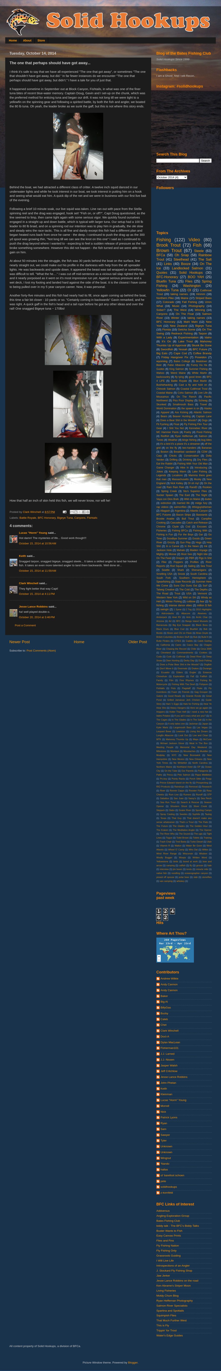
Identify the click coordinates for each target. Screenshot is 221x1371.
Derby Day (189, 660)
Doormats (182, 668)
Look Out (183, 735)
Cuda (159, 656)
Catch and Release (197, 522)
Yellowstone (162, 861)
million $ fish (204, 605)
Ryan (164, 1123)
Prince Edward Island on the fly (176, 782)
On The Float (185, 313)
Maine (184, 298)
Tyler (164, 1140)
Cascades (176, 522)
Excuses (202, 526)
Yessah (182, 349)
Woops (182, 857)
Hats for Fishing (191, 704)
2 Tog (189, 609)
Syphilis (196, 814)
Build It (204, 637)
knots (189, 869)
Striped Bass (203, 298)
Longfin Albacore (164, 735)
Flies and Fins (165, 1240)
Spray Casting (167, 814)
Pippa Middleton (203, 774)
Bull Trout (188, 518)
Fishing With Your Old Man (192, 463)
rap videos (162, 507)
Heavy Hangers (178, 708)
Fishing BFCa (180, 530)
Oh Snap (182, 255)
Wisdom (203, 853)
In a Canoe (172, 546)
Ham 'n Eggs (172, 704)
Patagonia (203, 771)
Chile (193, 649)
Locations (177, 475)
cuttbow (191, 601)
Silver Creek (200, 806)
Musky (197, 479)
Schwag (202, 400)
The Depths (201, 589)
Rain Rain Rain (175, 487)
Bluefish (194, 629)
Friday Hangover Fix (174, 357)
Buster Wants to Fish (169, 1230)
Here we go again (199, 708)
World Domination (166, 408)
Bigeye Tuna (65, 517)
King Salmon (176, 369)
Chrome (160, 526)
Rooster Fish (195, 790)
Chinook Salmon (165, 388)
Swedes (183, 814)
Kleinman (166, 1094)
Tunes (159, 439)
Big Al (164, 1001)
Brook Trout (168, 245)
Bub (195, 637)
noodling (175, 873)
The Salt (205, 259)
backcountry (163, 376)
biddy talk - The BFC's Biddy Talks (177, 1225)
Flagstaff (186, 688)
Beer (159, 365)
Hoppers (160, 712)
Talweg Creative (165, 589)
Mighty (160, 554)
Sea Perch (206, 798)
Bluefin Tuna (166, 281)
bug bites (206, 439)
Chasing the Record (176, 649)
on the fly (171, 447)
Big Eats (161, 353)
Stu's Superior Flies (195, 491)
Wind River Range (166, 853)
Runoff (199, 794)
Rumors (187, 794)
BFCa (160, 255)
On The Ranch (186, 396)
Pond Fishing (204, 432)
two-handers (189, 447)
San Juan (178, 798)
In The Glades (179, 719)
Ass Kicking (181, 412)
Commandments (185, 652)
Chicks (173, 455)
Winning (200, 309)
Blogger (133, 1362)
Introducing (201, 467)
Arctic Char (202, 617)
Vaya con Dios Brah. (167, 499)
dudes (208, 499)
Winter (175, 317)
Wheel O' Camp (176, 849)
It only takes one (176, 723)
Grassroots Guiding (168, 1255)
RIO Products (163, 786)
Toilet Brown (182, 837)
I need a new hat (199, 712)
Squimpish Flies (166, 1315)
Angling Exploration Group (172, 1215)
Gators (159, 696)
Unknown (166, 1146)
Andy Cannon (169, 984)
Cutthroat (180, 656)
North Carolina (200, 763)
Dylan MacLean (170, 1042)
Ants (188, 617)
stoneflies (207, 877)
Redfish (165, 436)
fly (191, 865)
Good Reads (174, 696)
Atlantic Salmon (203, 412)
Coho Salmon (185, 392)
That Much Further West (171, 1320)
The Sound (184, 833)
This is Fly (162, 1325)
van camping (166, 881)
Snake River (185, 810)
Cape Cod (180, 353)
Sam (163, 1129)
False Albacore (176, 365)
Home (13, 40)
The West (180, 309)
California (165, 645)
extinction (166, 503)
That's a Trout (186, 822)
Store (41, 40)
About (27, 40)
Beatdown (201, 361)
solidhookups (169, 1186)
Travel (203, 404)
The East (184, 495)
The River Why (167, 833)
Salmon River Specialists (171, 1305)
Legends (161, 475)
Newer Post (19, 642)
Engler (193, 672)
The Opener (205, 830)
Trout (177, 593)
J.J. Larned (168, 1053)
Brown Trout (169, 250)
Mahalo (181, 550)
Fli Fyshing (162, 424)
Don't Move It (166, 668)
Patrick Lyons (169, 1117)
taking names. (180, 294)
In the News (192, 546)
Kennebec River (198, 428)
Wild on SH (189, 597)
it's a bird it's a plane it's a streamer (180, 443)
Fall (192, 676)
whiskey (181, 881)
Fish (197, 245)
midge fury (201, 503)
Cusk (169, 656)
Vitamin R (165, 845)
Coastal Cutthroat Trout (194, 388)
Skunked (161, 404)
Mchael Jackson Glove (172, 743)
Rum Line (174, 794)
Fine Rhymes (187, 680)
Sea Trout (206, 566)
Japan (205, 723)
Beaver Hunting (182, 416)
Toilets (196, 837)
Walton (178, 845)
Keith (22, 555)
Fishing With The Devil (183, 684)
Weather (173, 439)
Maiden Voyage (199, 550)
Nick (163, 1111)
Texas (163, 818)
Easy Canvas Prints (168, 1235)
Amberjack (161, 617)
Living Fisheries (166, 1290)
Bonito (159, 633)
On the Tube (170, 771)
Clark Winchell (28, 583)
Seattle (166, 570)
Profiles (194, 562)
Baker (164, 996)
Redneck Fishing (182, 333)
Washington (192, 286)
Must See (186, 554)
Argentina (180, 510)
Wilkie (205, 849)
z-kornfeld (167, 1192)
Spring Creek (169, 491)
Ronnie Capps (177, 790)
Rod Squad (176, 566)
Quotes (161, 272)
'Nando (165, 1163)
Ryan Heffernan (184, 436)
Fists (173, 688)
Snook (181, 574)
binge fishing (189, 439)
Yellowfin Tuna (167, 290)
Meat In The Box (198, 743)
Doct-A (165, 1036)
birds (175, 861)
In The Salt (196, 719)
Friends (186, 692)
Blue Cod (179, 629)
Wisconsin (188, 853)
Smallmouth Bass (183, 404)
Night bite (202, 554)
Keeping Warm (177, 471)
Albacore (185, 613)
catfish (182, 865)
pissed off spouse (165, 877)
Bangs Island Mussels (196, 621)
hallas (164, 1169)
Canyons (79, 517)
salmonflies (180, 507)
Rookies (207, 487)
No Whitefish (180, 763)
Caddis (189, 641)
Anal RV (176, 617)
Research (207, 786)
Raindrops (179, 786)
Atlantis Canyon (199, 510)
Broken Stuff (183, 637)
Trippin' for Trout (166, 1330)
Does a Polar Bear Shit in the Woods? (180, 664)
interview (164, 869)
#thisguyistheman (202, 507)
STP (209, 794)
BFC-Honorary (167, 277)
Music (175, 306)
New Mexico (178, 759)
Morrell (165, 1105)
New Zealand (178, 325)
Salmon (203, 436)
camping (170, 865)
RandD (193, 487)
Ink (205, 546)
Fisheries (161, 530)
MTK (158, 739)
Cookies (203, 652)
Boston (164, 451)
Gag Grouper (201, 692)
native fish (161, 873)
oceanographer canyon (196, 873)
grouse (199, 865)
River (162, 790)
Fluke (199, 688)
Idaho (208, 337)
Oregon (180, 558)
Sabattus (164, 798)
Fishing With (200, 530)
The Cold (184, 589)
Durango (207, 668)
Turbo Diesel (196, 841)
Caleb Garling (204, 641)
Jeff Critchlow (169, 1071)
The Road (162, 593)
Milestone (161, 751)
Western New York (167, 597)
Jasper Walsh (169, 1065)
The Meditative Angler (184, 830)
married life (183, 503)
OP (199, 767)
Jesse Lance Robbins (33, 606)
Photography (197, 306)
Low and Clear (200, 735)
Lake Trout (185, 341)
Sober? (161, 309)
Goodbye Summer (177, 538)
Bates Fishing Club (168, 1220)
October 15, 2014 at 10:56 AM (37, 543)
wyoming (161, 361)
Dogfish (208, 664)
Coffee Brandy (202, 353)
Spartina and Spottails (170, 1310)
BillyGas (166, 1007)
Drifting (173, 459)
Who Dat (193, 849)
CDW (204, 451)
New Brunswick (191, 755)
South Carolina (198, 574)
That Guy (177, 818)
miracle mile (202, 869)
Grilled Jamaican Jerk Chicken (183, 700)
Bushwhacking (164, 384)
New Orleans (195, 759)
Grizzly (171, 542)
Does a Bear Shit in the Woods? (178, 420)
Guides (160, 369)
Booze (186, 264)
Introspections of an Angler (173, 1265)
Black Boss (202, 625)
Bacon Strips (183, 514)
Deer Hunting (173, 660)
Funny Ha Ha (199, 365)
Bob (205, 629)
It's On (166, 341)
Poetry (187, 432)
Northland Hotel (185, 767)
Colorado (168, 302)
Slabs (172, 810)
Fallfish (203, 676)
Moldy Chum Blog (167, 1295)
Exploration (179, 676)
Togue (169, 837)
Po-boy (163, 778)
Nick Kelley (176, 483)
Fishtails (92, 517)
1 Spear (178, 609)
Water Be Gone (194, 845)
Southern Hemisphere (192, 577)
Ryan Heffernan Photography (174, 1300)
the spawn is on (190, 408)
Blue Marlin (200, 380)
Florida (166, 329)
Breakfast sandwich (185, 451)
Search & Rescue (190, 802)
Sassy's (192, 798)
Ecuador (165, 672)
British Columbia (164, 637)
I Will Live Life (165, 1260)
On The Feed (163, 558)
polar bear (184, 877)
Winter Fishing (174, 601)
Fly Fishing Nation (167, 1245)
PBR (191, 558)
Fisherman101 (169, 1048)
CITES (177, 641)
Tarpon (202, 333)
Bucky (164, 1013)
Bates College (182, 361)
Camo (178, 645)
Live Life (203, 392)
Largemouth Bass (182, 727)
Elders (179, 672)
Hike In (184, 467)
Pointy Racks (178, 778)
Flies (188, 281)
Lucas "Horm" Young (33, 532)
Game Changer (165, 467)
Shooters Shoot (178, 806)
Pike (164, 562)
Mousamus (162, 396)
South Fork (163, 577)
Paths (159, 774)
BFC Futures (163, 514)
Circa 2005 (206, 649)
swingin (164, 609)
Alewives (202, 613)
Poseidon (201, 357)
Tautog (208, 814)
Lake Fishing (199, 471)
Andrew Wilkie (169, 978)
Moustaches (189, 751)
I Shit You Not (175, 428)
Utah (209, 841)
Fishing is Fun (164, 534)
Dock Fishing (205, 660)
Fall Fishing (189, 302)
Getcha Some (186, 329)
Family (159, 680)
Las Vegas (202, 727)
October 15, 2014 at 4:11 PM (37, 593)
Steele (199, 251)
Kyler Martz (162, 727)
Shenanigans (198, 570)
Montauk (174, 751)
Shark (180, 570)
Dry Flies (202, 459)
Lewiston (180, 731)
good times (195, 376)
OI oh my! (193, 483)
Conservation (191, 455)
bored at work (190, 861)
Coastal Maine (164, 392)
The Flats (203, 822)
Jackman (193, 723)
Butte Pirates (163, 641)
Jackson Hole (164, 550)
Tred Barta (181, 841)
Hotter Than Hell (177, 712)
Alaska (208, 408)
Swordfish (167, 349)
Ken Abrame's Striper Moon (173, 1285)
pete (163, 1181)
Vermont (202, 593)
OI (189, 290)
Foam (174, 692)
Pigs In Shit (205, 558)
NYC (174, 755)
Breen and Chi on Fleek (179, 633)
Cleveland (166, 652)
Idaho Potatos (163, 715)
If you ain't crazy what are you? (190, 715)
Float (176, 424)
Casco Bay (192, 645)
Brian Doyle (202, 633)
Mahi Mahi (191, 321)
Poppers (178, 562)
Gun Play (185, 542)
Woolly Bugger (164, 857)
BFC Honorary (46, 517)
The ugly (198, 833)
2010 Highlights (204, 609)
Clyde (175, 526)
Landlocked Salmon (187, 268)
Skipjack (160, 810)
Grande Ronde (193, 696)
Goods (196, 538)
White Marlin (199, 373)
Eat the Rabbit (164, 463)
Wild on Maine (192, 499)
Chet (164, 1024)
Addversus (163, 1210)
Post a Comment (25, 625)
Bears (164, 416)
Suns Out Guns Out (185, 585)
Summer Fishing (198, 369)
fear (202, 601)
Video (194, 239)
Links (168, 264)
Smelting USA (164, 574)
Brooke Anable (165, 518)
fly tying (179, 376)
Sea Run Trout (168, 802)
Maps (195, 739)
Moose (172, 554)
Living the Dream (199, 731)
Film (171, 680)
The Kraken (162, 830)
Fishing (163, 239)
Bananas (207, 447)
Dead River (196, 656)
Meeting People (164, 747)
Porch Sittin (195, 778)
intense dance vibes (180, 605)
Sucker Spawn (164, 495)
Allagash (165, 510)
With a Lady (164, 337)
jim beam (177, 869)
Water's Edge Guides (169, 1335)
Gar (201, 534)
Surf (205, 585)
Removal (193, 786)
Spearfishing (163, 581)
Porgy (209, 778)
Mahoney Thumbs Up (177, 739)
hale (209, 865)
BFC (178, 621)
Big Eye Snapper (182, 625)
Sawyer (165, 1134)
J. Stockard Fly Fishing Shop (174, 1270)
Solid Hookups (191, 272)
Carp (159, 455)
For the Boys (185, 534)
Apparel (165, 412)
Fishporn (203, 684)
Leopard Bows (163, 731)
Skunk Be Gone (202, 345)
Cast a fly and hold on (193, 384)
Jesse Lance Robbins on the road (177, 1280)
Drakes (195, 668)
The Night (201, 495)
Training (207, 837)
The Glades (179, 826)
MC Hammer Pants (167, 432)
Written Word (200, 857)
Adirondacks (167, 613)
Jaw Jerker (163, 1275)
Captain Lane (204, 416)
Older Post (137, 642)
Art (170, 621)
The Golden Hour (199, 826)
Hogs (198, 542)
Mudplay (160, 755)
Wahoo (160, 373)
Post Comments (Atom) (41, 650)
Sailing (191, 566)
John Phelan (168, 1082)
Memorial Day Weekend (193, 747)
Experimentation (188, 337)
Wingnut (166, 1158)
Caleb (164, 1019)
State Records (183, 581)
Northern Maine (164, 767)
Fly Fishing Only (166, 1250)
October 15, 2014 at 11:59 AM (37, 570)
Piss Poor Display (183, 400)
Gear (159, 428)
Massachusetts (180, 479)
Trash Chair (165, 841)
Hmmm (200, 294)
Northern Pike (165, 298)
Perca (170, 774)
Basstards (201, 514)
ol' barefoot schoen (172, 1175)
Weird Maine (178, 373)
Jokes (159, 471)
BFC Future (200, 349)
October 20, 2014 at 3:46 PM (37, 617)
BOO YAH (196, 277)
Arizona (160, 621)
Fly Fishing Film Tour (196, 424)
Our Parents (187, 771)
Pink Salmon (183, 774)
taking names (196, 317)
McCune (207, 739)
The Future (162, 826)
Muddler (204, 751)
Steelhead (181, 259)
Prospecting (202, 782)
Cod (188, 526)
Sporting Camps (203, 810)
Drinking (187, 459)
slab (195, 877)
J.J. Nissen (167, 1059)
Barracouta (161, 625)
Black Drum (162, 629)
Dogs (205, 420)
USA (189, 593)
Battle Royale (27, 517)
